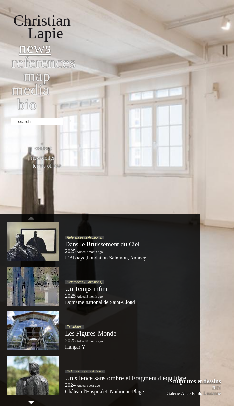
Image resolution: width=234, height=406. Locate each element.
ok (69, 120)
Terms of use (47, 165)
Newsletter (43, 157)
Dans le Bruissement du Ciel (102, 244)
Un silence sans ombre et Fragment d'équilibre (125, 378)
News (35, 47)
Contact (43, 148)
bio (27, 104)
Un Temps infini (86, 288)
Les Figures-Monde (90, 333)
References (43, 62)
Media (30, 89)
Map (36, 75)
